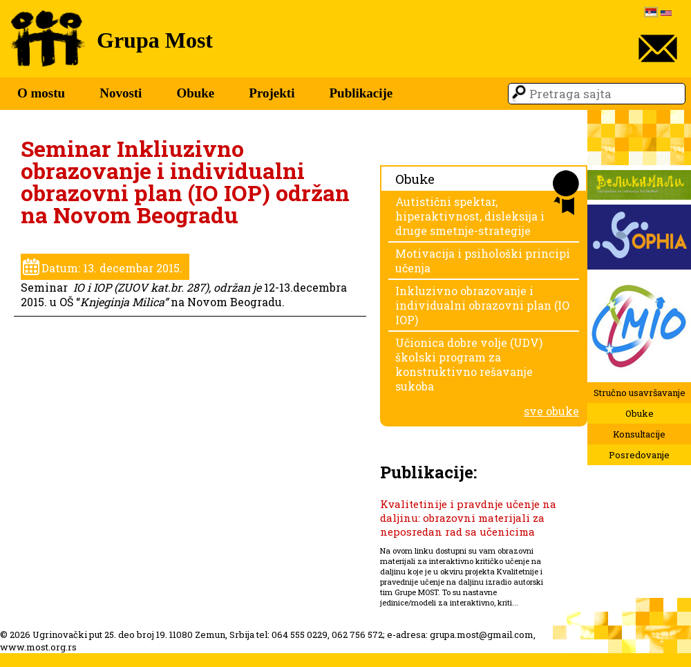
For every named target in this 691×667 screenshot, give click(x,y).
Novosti (121, 93)
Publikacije (360, 93)
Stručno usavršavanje (639, 392)
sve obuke (551, 411)
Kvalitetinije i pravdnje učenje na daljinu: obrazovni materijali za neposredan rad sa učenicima (468, 517)
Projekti (271, 93)
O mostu (41, 93)
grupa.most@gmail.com (481, 634)
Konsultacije (639, 434)
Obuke (195, 93)
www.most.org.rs (38, 647)
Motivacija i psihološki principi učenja (482, 260)
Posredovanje (639, 455)
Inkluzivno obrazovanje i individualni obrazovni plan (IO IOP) (482, 305)
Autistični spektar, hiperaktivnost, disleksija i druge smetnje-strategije (470, 216)
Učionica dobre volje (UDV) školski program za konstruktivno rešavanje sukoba (468, 364)
